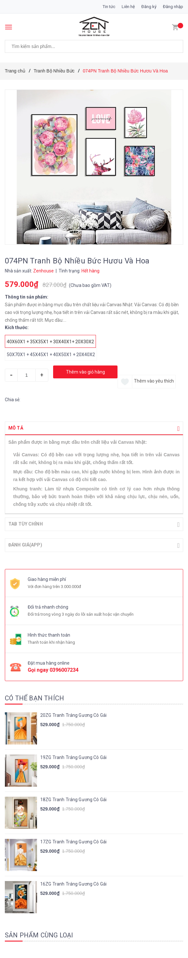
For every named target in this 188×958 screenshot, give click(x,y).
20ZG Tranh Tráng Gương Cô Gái (73, 714)
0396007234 (64, 669)
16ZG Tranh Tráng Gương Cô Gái (73, 883)
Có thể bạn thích (34, 697)
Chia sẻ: (12, 399)
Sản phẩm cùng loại (39, 934)
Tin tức (109, 6)
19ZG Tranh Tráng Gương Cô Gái (73, 756)
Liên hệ (128, 6)
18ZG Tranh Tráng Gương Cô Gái (73, 798)
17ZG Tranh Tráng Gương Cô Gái (73, 841)
